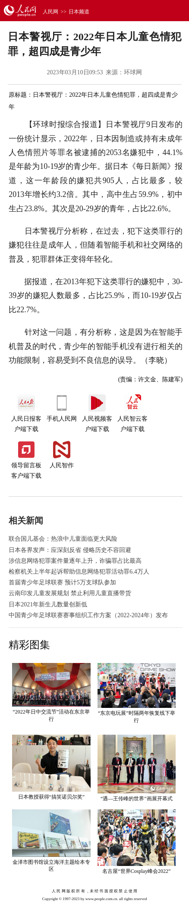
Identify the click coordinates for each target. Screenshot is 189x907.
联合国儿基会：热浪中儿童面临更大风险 (63, 539)
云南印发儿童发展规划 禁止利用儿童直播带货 (70, 593)
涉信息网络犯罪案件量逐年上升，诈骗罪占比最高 (75, 561)
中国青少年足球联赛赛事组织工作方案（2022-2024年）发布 (88, 615)
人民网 (50, 12)
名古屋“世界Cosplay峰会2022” (136, 871)
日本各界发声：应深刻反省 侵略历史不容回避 (70, 550)
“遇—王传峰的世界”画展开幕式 (137, 799)
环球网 (133, 72)
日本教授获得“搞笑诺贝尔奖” (51, 797)
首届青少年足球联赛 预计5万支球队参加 (62, 582)
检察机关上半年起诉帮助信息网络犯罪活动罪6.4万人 (79, 571)
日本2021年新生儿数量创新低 (48, 604)
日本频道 (79, 12)
